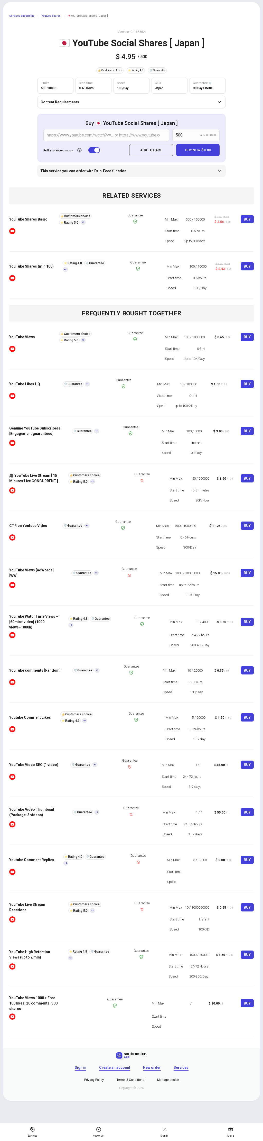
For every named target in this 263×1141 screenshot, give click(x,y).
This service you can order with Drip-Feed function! (131, 171)
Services (181, 1067)
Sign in (80, 1067)
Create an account (114, 1067)
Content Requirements (131, 102)
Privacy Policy (94, 1079)
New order (152, 1067)
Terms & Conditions (130, 1079)
